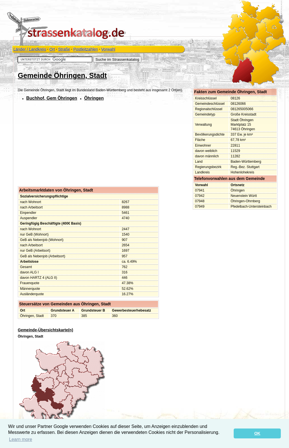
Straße (64, 49)
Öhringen (94, 98)
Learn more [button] (20, 439)
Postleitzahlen (85, 49)
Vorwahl (108, 49)
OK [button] (257, 433)
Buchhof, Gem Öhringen (51, 98)
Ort (52, 49)
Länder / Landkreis (29, 49)
